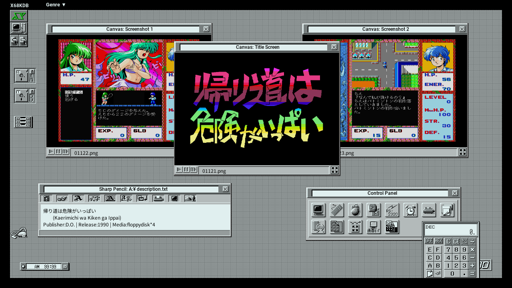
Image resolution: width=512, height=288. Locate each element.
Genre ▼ (56, 5)
